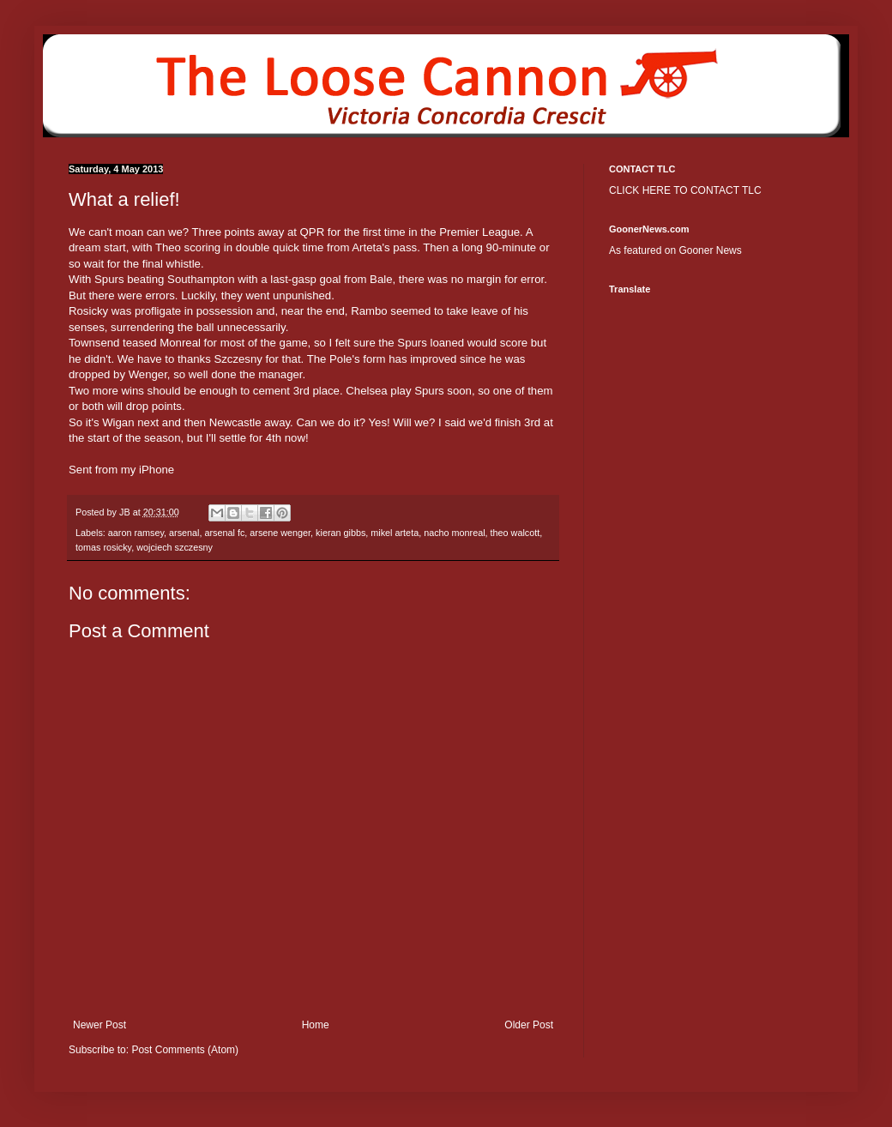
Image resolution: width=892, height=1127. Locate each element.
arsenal (184, 532)
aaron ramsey (136, 532)
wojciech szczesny (174, 547)
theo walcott (515, 532)
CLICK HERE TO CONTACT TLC (685, 190)
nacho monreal (454, 532)
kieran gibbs (340, 532)
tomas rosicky (103, 547)
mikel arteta (395, 532)
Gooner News (709, 250)
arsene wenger (280, 532)
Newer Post (99, 1025)
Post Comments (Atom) (184, 1050)
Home (315, 1025)
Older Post (528, 1025)
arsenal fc (224, 532)
